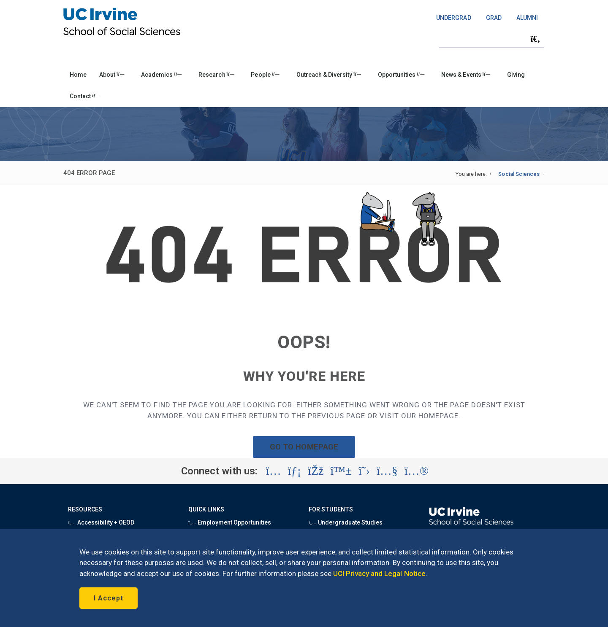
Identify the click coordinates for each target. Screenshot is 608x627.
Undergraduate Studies (346, 522)
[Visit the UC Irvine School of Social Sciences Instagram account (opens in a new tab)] (273, 471)
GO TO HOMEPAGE (304, 446)
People (265, 74)
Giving (516, 74)
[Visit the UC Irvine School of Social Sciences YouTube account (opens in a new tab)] (387, 471)
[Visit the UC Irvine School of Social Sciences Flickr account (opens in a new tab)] (416, 471)
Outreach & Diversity (328, 74)
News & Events (465, 74)
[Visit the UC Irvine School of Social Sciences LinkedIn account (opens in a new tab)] (294, 471)
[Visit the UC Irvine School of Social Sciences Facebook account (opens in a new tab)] (315, 471)
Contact (85, 96)
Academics (161, 74)
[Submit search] (535, 39)
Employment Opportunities (229, 522)
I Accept (108, 598)
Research (216, 74)
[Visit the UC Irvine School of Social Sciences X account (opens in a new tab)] (364, 471)
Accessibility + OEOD (101, 522)
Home (78, 74)
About (111, 74)
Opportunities (401, 74)
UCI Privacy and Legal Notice (379, 573)
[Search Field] (491, 39)
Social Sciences (518, 174)
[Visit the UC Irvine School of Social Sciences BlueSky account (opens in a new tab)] (341, 471)
